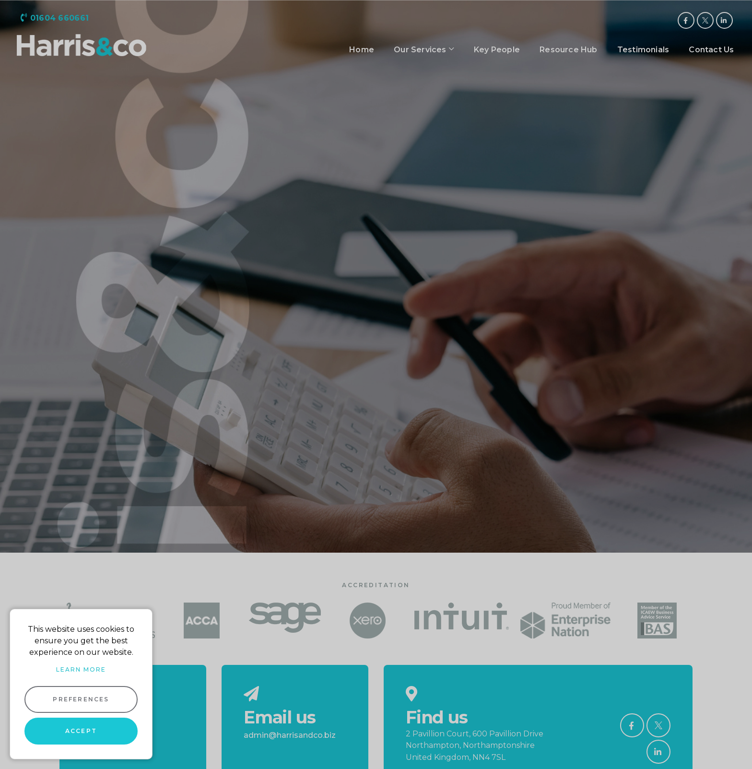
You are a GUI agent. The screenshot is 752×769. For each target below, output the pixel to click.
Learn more (81, 669)
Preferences (81, 699)
